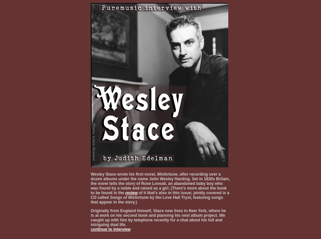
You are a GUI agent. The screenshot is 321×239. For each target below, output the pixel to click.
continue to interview (111, 229)
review (131, 193)
